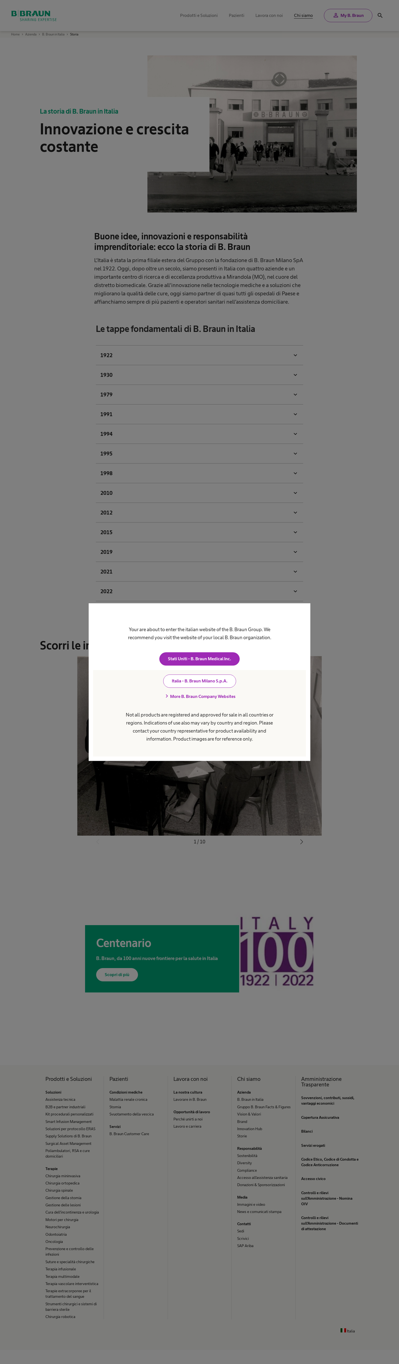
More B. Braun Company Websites (199, 696)
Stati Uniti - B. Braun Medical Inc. (199, 658)
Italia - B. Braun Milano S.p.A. (199, 681)
